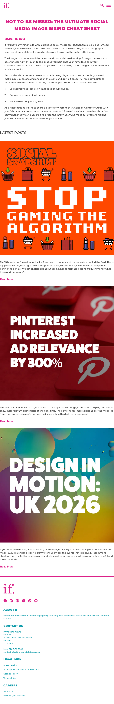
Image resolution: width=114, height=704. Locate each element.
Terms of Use (9, 678)
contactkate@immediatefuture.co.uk (21, 652)
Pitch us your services (14, 695)
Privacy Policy (10, 665)
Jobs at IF (8, 691)
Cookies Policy (10, 674)
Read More (6, 279)
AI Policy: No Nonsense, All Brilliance (21, 669)
